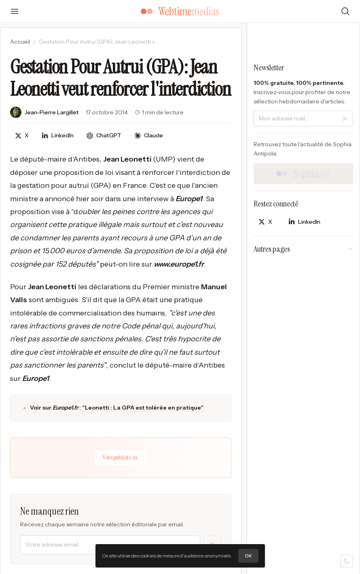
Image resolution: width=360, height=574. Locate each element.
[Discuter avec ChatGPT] (104, 135)
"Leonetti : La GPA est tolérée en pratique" (142, 407)
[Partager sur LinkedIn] (57, 135)
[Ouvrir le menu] (14, 11)
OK (248, 556)
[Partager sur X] (22, 135)
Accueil (20, 41)
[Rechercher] (345, 11)
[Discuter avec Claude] (148, 135)
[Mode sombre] (346, 561)
